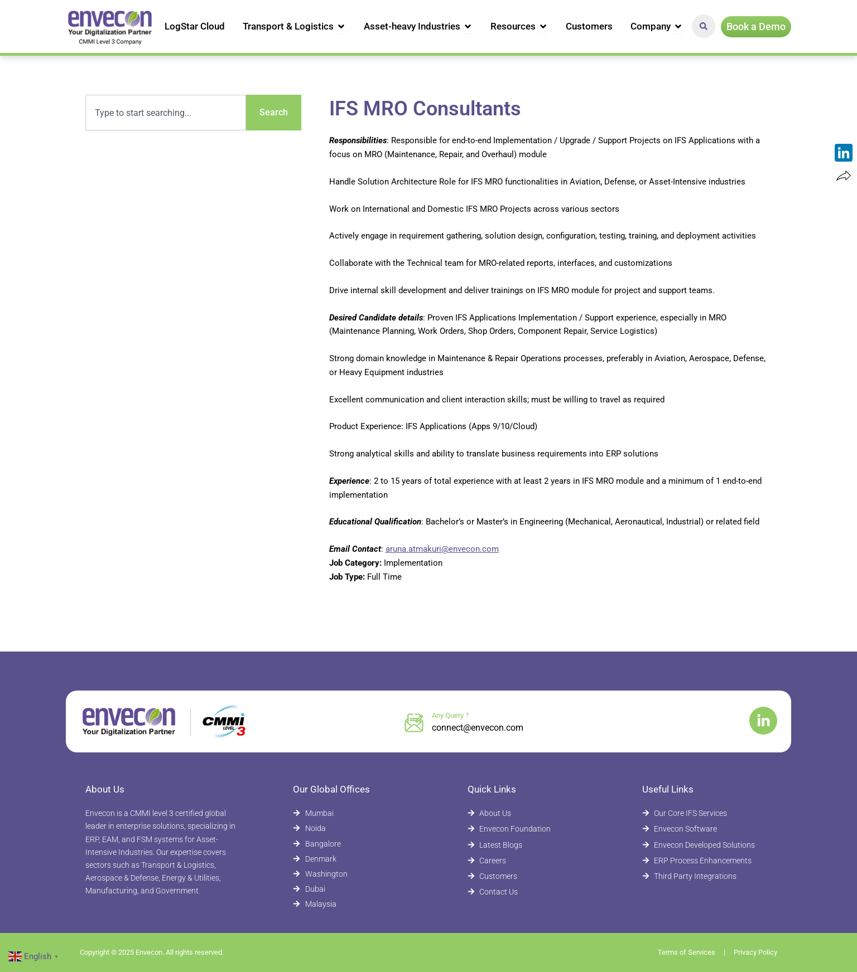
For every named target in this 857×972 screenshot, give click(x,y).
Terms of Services (686, 952)
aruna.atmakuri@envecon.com (442, 549)
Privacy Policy (755, 952)
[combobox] (165, 112)
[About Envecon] (527, 813)
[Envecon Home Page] (110, 26)
